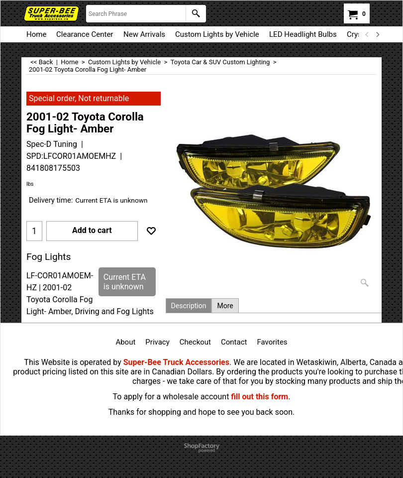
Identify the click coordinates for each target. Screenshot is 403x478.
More (225, 306)
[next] (377, 34)
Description (188, 306)
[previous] (367, 34)
